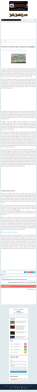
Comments (23, 52)
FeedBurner (21, 314)
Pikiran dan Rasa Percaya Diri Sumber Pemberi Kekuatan (21, 339)
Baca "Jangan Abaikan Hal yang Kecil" (9, 234)
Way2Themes (15, 388)
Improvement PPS (17, 346)
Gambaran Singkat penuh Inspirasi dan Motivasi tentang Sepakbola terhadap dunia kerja (21, 330)
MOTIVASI (4, 43)
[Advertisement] (18, 31)
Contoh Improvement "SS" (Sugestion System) (21, 335)
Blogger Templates (29, 388)
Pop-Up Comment (31, 291)
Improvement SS (17, 351)
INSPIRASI (15, 354)
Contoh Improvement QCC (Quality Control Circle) (21, 324)
